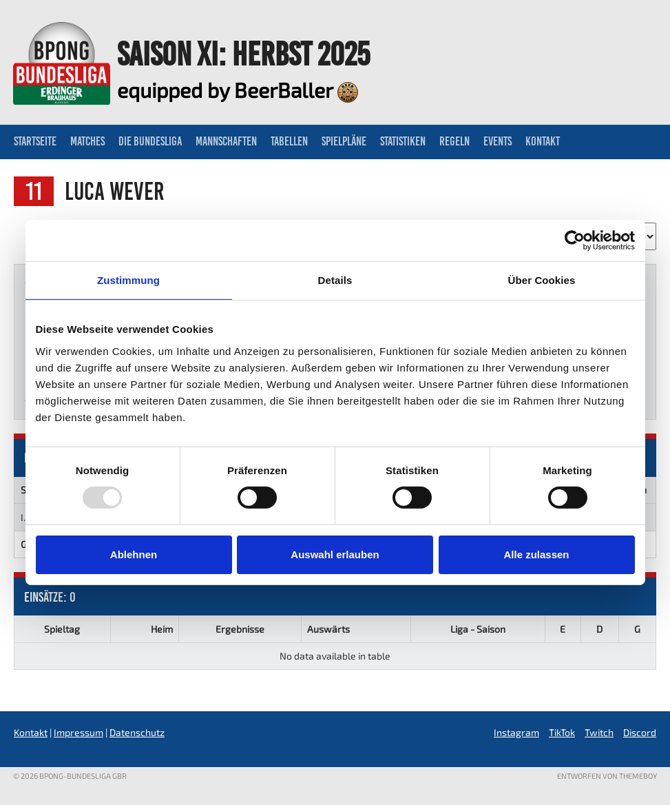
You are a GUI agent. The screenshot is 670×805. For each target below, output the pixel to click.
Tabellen (289, 141)
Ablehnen (133, 554)
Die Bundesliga (150, 141)
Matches (87, 141)
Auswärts (328, 629)
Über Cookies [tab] (542, 280)
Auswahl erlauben (335, 554)
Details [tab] (335, 280)
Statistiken (403, 141)
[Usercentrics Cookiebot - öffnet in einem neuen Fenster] (574, 240)
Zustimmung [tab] (128, 280)
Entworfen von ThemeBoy (607, 775)
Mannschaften (226, 141)
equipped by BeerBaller (237, 89)
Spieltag (62, 629)
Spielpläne (344, 141)
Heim (162, 629)
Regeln (454, 141)
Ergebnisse (240, 629)
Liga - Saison (477, 629)
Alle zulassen (536, 554)
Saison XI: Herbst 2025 (243, 54)
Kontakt (542, 141)
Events (497, 141)
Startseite (35, 141)
